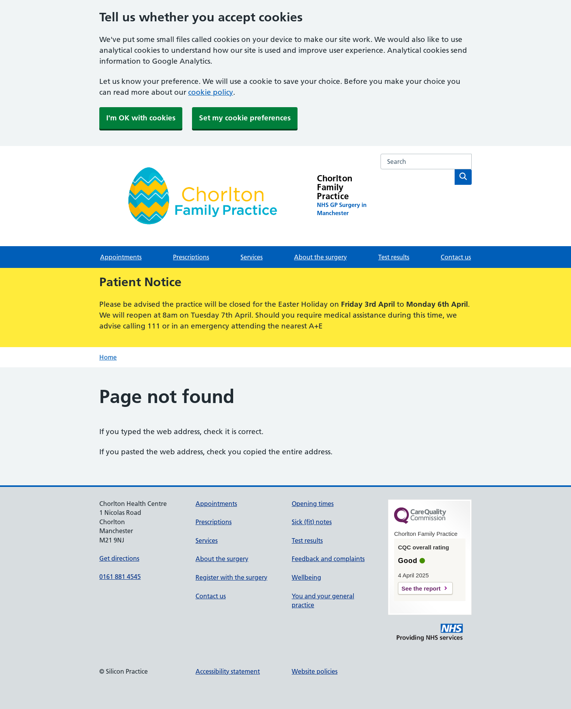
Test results (393, 257)
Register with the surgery (231, 577)
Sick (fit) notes (312, 522)
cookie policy (210, 92)
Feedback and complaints (328, 559)
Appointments (121, 257)
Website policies (314, 671)
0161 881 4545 (120, 576)
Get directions (119, 558)
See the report (421, 588)
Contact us (456, 257)
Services (252, 257)
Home (108, 357)
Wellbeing (306, 577)
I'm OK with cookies (140, 117)
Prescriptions (191, 257)
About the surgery (320, 257)
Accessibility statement (228, 671)
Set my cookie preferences (245, 117)
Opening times (313, 503)
